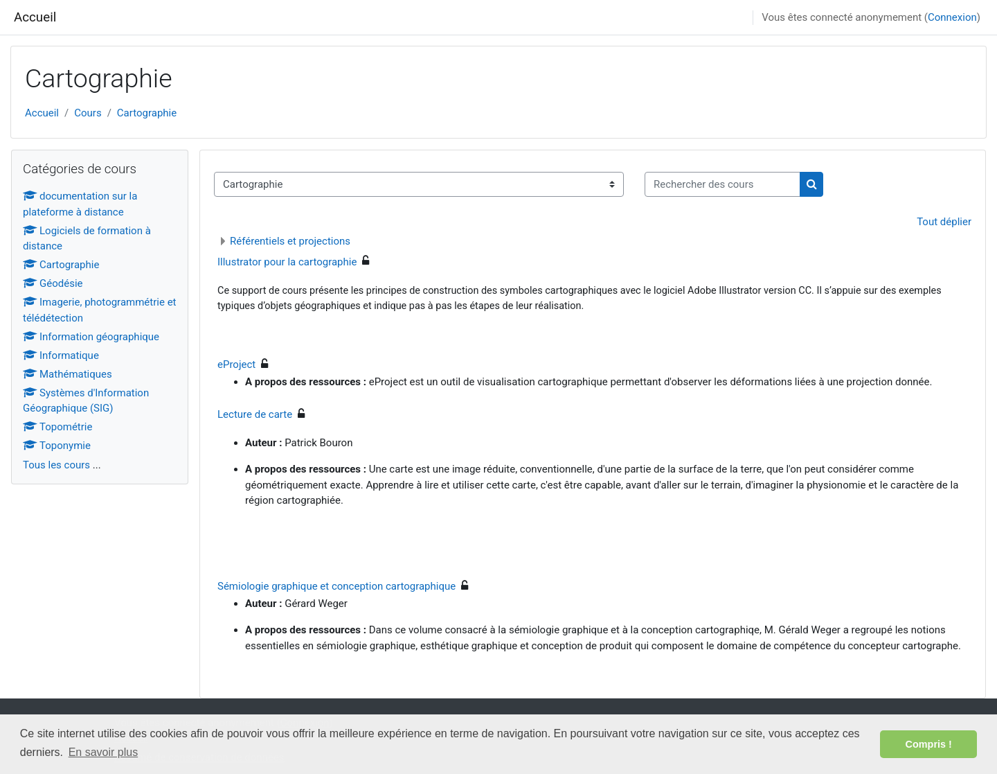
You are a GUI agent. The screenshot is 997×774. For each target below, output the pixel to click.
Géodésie (52, 283)
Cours (87, 113)
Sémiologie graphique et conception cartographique (336, 586)
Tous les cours (56, 465)
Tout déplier (944, 222)
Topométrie (57, 427)
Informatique (61, 355)
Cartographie (147, 113)
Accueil (35, 17)
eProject (236, 364)
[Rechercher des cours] (722, 184)
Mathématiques (67, 374)
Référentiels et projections (290, 241)
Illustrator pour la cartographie (287, 262)
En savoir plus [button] (103, 752)
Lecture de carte (254, 414)
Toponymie (57, 445)
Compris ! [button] (929, 744)
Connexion (952, 17)
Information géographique (91, 337)
